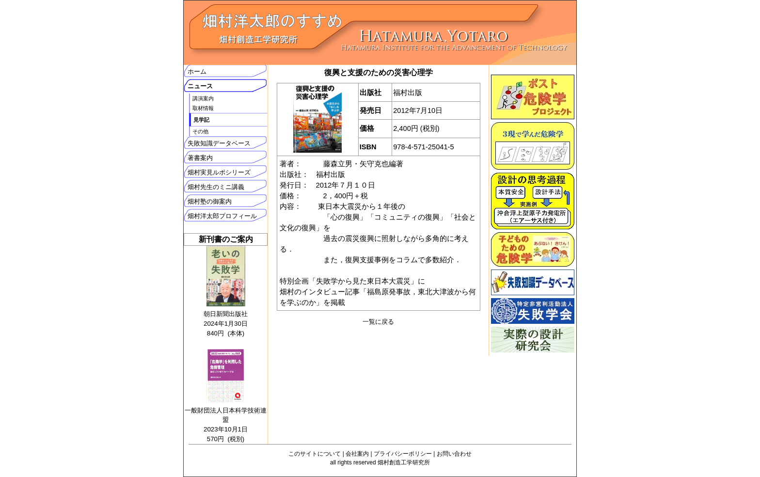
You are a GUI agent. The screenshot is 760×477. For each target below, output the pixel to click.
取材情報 (203, 108)
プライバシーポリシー (403, 453)
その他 (200, 131)
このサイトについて (314, 453)
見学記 (201, 120)
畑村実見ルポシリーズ (219, 172)
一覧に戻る (378, 321)
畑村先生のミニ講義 (216, 187)
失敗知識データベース (219, 143)
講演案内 (203, 98)
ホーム (197, 71)
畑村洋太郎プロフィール (222, 216)
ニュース (200, 86)
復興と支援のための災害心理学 (378, 72)
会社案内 (357, 453)
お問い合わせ (454, 453)
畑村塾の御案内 (210, 201)
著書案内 (200, 157)
